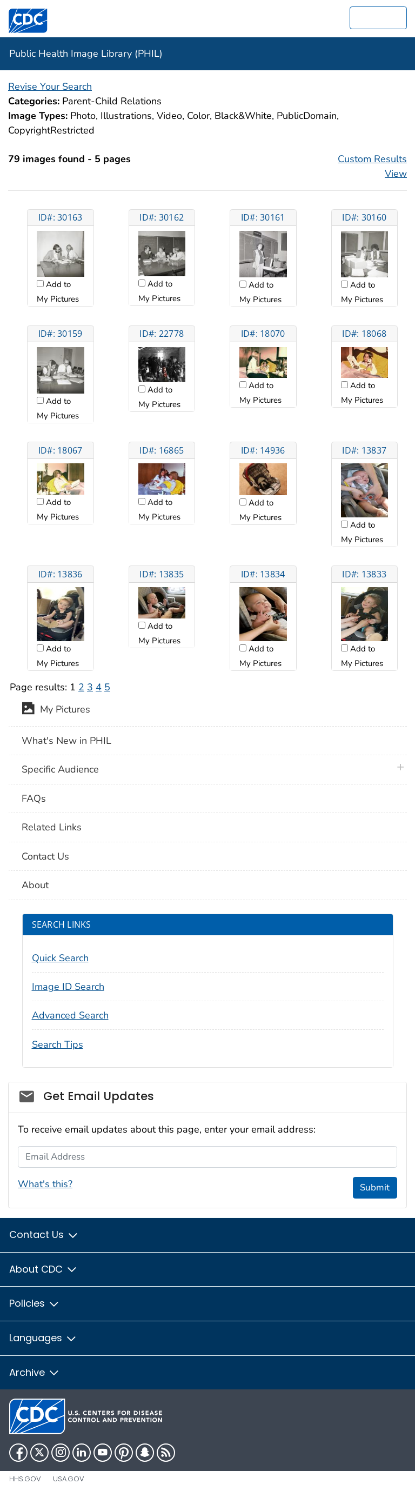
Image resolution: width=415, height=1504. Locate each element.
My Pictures (56, 710)
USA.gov (68, 1479)
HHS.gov (25, 1479)
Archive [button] (34, 1372)
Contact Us (45, 856)
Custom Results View (372, 166)
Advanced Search (70, 1015)
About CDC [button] (43, 1269)
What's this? (45, 1183)
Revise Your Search (50, 86)
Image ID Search (68, 986)
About (35, 885)
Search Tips (57, 1044)
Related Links (52, 827)
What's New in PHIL (66, 740)
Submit (375, 1187)
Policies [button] (34, 1303)
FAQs (34, 798)
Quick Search (60, 957)
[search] (378, 17)
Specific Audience (60, 769)
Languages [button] (43, 1338)
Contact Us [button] (44, 1234)
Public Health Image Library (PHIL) (86, 53)
